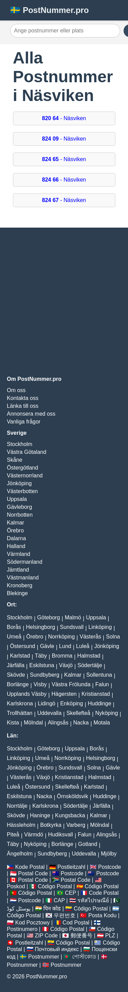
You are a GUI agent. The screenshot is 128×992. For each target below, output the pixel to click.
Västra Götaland (26, 452)
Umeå (14, 636)
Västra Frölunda (71, 684)
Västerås (90, 636)
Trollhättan (19, 713)
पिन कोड (52, 908)
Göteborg (48, 617)
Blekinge (17, 593)
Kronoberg (19, 585)
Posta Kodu (102, 915)
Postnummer (43, 957)
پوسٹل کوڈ (18, 908)
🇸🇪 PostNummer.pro (49, 10)
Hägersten (64, 694)
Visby (40, 684)
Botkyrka (50, 825)
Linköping (100, 627)
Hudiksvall (60, 834)
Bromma (62, 656)
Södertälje (89, 665)
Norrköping (61, 636)
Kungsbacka (70, 815)
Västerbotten (22, 491)
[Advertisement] (64, 302)
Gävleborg (19, 507)
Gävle (47, 646)
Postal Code (33, 873)
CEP (70, 893)
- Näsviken (64, 118)
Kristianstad (96, 694)
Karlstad (20, 656)
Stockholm (19, 444)
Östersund (22, 646)
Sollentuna (99, 675)
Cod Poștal (75, 922)
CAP (59, 900)
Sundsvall (72, 627)
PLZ (110, 935)
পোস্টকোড (84, 957)
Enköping (71, 703)
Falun (102, 684)
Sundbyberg (44, 675)
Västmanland (23, 577)
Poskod (16, 886)
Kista (13, 722)
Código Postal (55, 886)
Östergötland (22, 468)
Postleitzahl (71, 867)
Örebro (15, 530)
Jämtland (18, 570)
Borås (14, 627)
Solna (113, 636)
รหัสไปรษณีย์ (93, 900)
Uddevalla (49, 713)
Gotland (87, 844)
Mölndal (33, 722)
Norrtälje (17, 806)
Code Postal (103, 893)
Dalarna (16, 538)
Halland (16, 546)
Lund (65, 646)
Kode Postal (29, 867)
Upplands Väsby (27, 694)
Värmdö (33, 834)
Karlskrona (20, 703)
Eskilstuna (41, 665)
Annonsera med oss (31, 414)
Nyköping (106, 713)
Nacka (81, 722)
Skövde (16, 675)
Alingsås (58, 722)
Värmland (18, 554)
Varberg (75, 825)
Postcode (109, 867)
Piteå (13, 834)
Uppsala (17, 499)
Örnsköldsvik (72, 796)
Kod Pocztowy (32, 922)
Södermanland (24, 562)
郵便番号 (82, 935)
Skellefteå (78, 713)
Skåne (14, 460)
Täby (41, 656)
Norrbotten (20, 515)
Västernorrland (25, 475)
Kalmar (15, 523)
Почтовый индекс (57, 949)
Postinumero (22, 929)
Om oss (16, 390)
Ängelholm (20, 854)
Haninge (40, 815)
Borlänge (18, 684)
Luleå (82, 646)
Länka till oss (23, 406)
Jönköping (19, 483)
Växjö (66, 665)
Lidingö (47, 703)
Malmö (73, 617)
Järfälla (16, 665)
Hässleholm (21, 825)
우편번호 (64, 915)
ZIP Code (46, 935)
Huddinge (99, 703)
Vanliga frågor (23, 422)
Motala (102, 722)
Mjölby (109, 854)
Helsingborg (40, 627)
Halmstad (88, 656)
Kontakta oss (23, 398)
